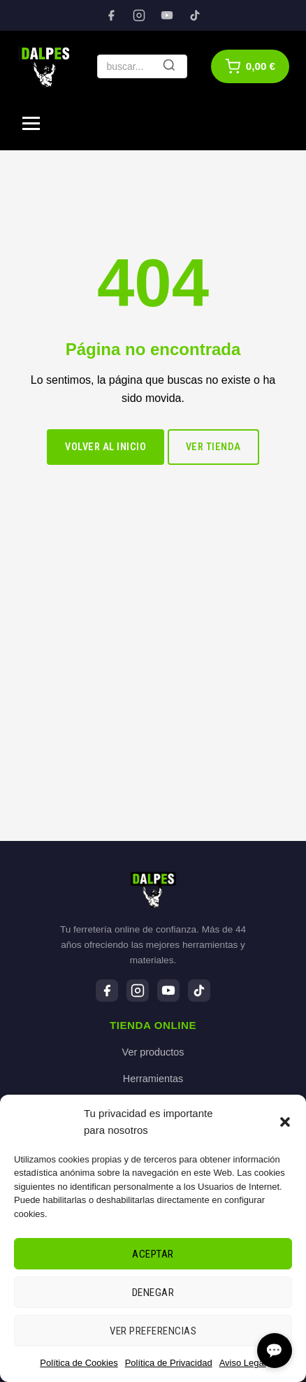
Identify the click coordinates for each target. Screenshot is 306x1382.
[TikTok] (195, 15)
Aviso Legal (242, 1363)
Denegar (153, 1292)
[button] (285, 1122)
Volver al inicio (105, 447)
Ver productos (153, 1052)
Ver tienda (213, 447)
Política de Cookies (78, 1363)
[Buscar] (169, 66)
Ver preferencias (153, 1331)
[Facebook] (111, 15)
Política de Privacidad (168, 1363)
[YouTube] (167, 15)
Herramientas (153, 1078)
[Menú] (31, 123)
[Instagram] (139, 15)
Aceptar (153, 1254)
